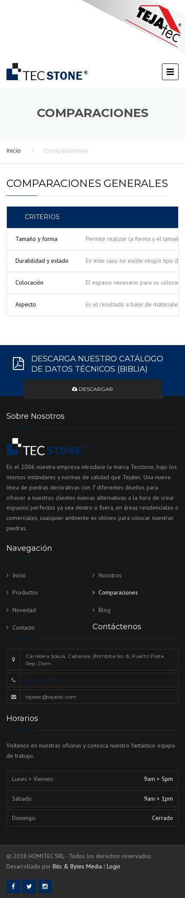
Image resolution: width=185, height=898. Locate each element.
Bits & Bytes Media (77, 866)
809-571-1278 (42, 680)
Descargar (92, 389)
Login (113, 866)
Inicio (13, 150)
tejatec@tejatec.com (51, 697)
